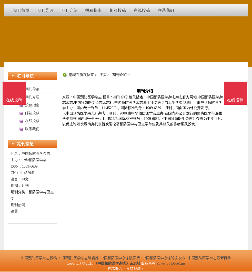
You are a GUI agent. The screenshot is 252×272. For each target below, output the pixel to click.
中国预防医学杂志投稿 (39, 258)
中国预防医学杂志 (87, 97)
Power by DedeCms (171, 263)
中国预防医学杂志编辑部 (79, 258)
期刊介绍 (119, 75)
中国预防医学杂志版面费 (120, 258)
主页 (103, 75)
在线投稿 (235, 100)
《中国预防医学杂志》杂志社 (117, 263)
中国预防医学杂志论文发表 (164, 258)
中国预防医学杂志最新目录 (209, 258)
